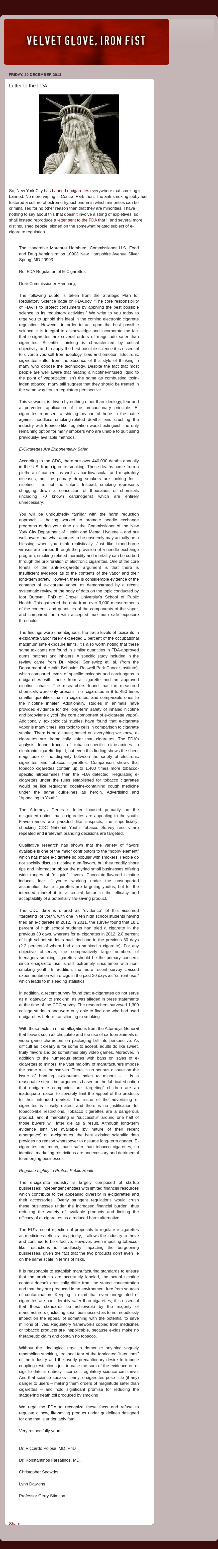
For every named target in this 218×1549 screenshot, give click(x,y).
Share (14, 1523)
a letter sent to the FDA (75, 220)
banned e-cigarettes (70, 190)
